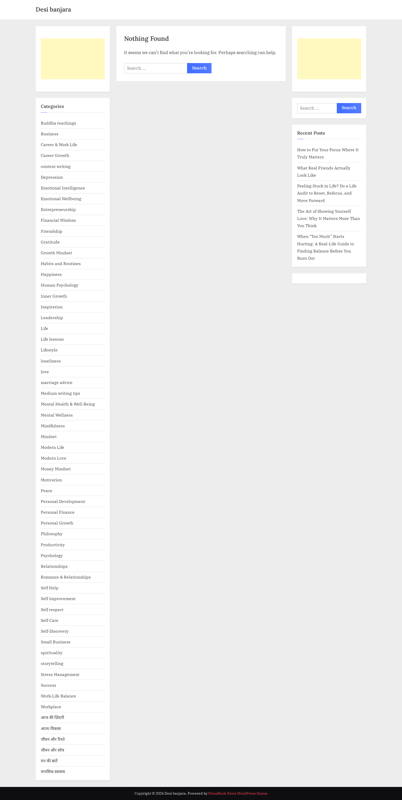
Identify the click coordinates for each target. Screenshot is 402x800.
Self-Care (49, 620)
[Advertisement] (73, 58)
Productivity (53, 544)
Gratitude (50, 242)
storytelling (52, 663)
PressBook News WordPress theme (238, 793)
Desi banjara (53, 9)
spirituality (52, 652)
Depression (52, 177)
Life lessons (52, 339)
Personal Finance (58, 512)
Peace (46, 490)
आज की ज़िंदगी (52, 717)
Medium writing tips (60, 393)
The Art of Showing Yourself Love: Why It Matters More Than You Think (328, 218)
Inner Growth (54, 296)
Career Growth (55, 155)
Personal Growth (57, 522)
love (45, 371)
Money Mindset (56, 468)
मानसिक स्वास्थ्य (53, 771)
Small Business (56, 641)
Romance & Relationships (66, 577)
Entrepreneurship (58, 209)
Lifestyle (49, 349)
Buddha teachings (58, 123)
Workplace (51, 706)
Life (44, 328)
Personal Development (63, 501)
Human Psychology (59, 285)
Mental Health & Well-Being (68, 404)
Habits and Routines (61, 263)
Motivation (51, 479)
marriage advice (57, 382)
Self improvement (58, 598)
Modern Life (52, 447)
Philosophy (52, 533)
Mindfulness (53, 425)
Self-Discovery (55, 631)
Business (49, 133)
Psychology (52, 555)
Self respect (52, 609)
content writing (56, 166)
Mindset (49, 436)
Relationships (54, 566)
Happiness (51, 274)
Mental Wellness (57, 415)
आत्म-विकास (51, 728)
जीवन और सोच (52, 750)
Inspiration (52, 306)
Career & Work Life (59, 144)
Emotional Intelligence (63, 187)
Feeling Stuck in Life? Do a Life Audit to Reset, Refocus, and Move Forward (327, 193)
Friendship (51, 231)
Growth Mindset (56, 252)
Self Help (49, 587)
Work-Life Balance (58, 695)
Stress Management (60, 674)
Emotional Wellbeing (61, 198)
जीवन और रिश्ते (53, 739)
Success (48, 685)
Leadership (52, 317)
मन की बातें (49, 760)
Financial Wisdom (58, 220)
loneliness (51, 360)
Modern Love (53, 458)
